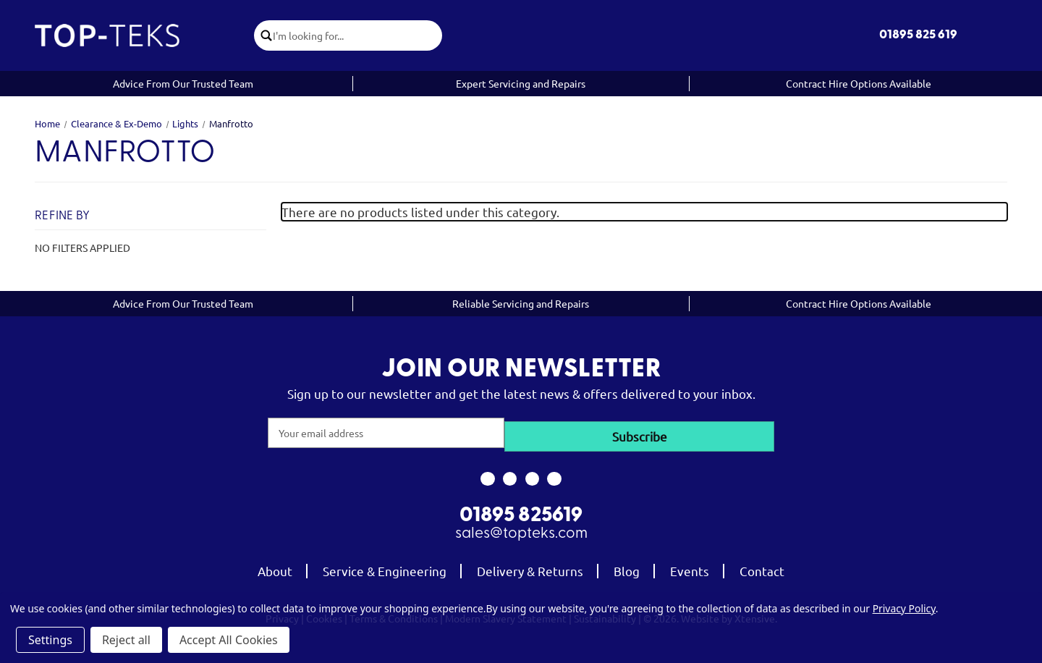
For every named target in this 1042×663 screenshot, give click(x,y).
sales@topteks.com (521, 531)
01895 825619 (521, 513)
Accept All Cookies (228, 640)
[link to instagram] (510, 475)
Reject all (126, 640)
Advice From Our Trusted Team (183, 83)
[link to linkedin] (554, 475)
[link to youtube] (532, 475)
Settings (50, 640)
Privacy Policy (904, 608)
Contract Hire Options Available (858, 83)
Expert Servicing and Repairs (520, 83)
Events (689, 567)
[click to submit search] (267, 35)
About (275, 567)
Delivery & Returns (530, 567)
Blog (627, 567)
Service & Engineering (384, 567)
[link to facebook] (487, 475)
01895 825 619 (918, 35)
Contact (762, 567)
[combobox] (361, 35)
